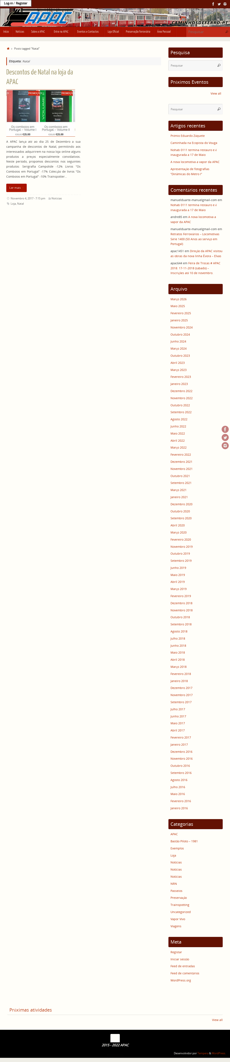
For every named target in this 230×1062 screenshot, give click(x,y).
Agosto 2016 (179, 780)
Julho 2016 (178, 787)
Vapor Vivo (178, 919)
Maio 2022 (178, 433)
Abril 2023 (178, 363)
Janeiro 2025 (179, 320)
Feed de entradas (183, 966)
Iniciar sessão (180, 959)
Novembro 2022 (182, 398)
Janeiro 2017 (179, 744)
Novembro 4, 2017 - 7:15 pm (28, 198)
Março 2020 (179, 532)
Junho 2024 (178, 341)
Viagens (176, 926)
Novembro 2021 (182, 469)
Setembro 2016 (181, 773)
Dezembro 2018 (181, 603)
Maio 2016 (178, 794)
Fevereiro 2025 (181, 313)
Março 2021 (179, 490)
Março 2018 (179, 667)
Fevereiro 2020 (181, 539)
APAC (174, 834)
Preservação (179, 898)
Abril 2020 (178, 525)
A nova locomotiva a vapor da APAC (195, 162)
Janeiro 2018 (179, 681)
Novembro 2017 (182, 695)
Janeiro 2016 (179, 808)
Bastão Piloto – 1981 (184, 841)
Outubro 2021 (180, 476)
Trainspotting (180, 905)
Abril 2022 (178, 440)
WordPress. (219, 1053)
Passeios (176, 891)
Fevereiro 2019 (181, 596)
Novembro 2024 (182, 327)
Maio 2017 (178, 723)
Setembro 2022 (181, 412)
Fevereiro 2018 (181, 674)
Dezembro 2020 (181, 504)
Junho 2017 (178, 716)
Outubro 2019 (180, 553)
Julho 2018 (178, 638)
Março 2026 (179, 299)
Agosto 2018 (179, 631)
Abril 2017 (178, 730)
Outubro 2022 (180, 405)
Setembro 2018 (181, 624)
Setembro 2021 (181, 483)
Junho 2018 (178, 646)
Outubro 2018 (180, 617)
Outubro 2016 (180, 766)
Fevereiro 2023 (181, 377)
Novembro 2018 (182, 610)
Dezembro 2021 (181, 462)
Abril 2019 (178, 582)
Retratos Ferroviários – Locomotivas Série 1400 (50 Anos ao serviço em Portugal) (195, 239)
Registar (176, 952)
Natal (20, 203)
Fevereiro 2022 (181, 455)
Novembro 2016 (182, 759)
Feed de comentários (185, 973)
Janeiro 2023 (179, 384)
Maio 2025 (178, 306)
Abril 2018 (178, 660)
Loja (13, 203)
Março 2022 (179, 447)
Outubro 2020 (180, 511)
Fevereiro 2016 (181, 801)
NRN (174, 884)
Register (21, 3)
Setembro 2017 (181, 702)
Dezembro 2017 (181, 688)
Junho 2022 (178, 426)
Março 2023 (179, 370)
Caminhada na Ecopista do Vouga (194, 143)
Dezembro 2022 (181, 391)
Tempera (203, 1053)
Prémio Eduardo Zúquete (188, 136)
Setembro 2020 (181, 518)
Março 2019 (179, 589)
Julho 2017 (178, 709)
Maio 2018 (178, 652)
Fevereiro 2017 (181, 737)
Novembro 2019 (182, 547)
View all (216, 93)
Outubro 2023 (180, 356)
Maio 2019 (178, 575)
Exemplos (177, 848)
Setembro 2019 (181, 561)
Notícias (57, 198)
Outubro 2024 (180, 334)
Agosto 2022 (179, 419)
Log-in (8, 3)
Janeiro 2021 (179, 497)
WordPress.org (181, 980)
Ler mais (17, 188)
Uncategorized (181, 912)
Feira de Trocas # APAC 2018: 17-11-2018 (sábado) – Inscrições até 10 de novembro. (195, 268)
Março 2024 (179, 348)
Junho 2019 (178, 568)
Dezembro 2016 (181, 752)
